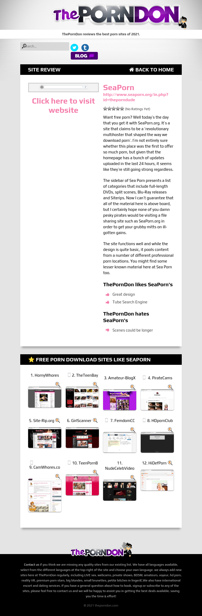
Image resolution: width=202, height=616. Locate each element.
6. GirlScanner (79, 420)
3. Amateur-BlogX (119, 378)
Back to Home (151, 69)
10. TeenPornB (85, 463)
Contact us (31, 564)
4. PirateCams (160, 378)
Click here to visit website (63, 105)
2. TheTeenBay (85, 375)
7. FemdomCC (122, 420)
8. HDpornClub (160, 420)
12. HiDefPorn (154, 463)
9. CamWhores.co (44, 467)
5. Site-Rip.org (41, 420)
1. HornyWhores (45, 375)
